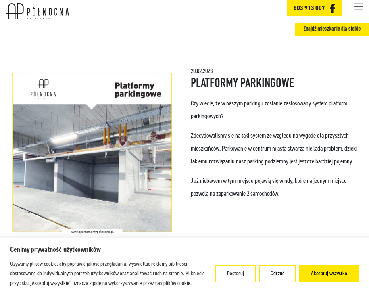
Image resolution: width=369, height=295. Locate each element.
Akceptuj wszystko (329, 273)
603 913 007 (309, 8)
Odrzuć (277, 273)
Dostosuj (235, 273)
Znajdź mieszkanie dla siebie (332, 29)
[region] (184, 266)
